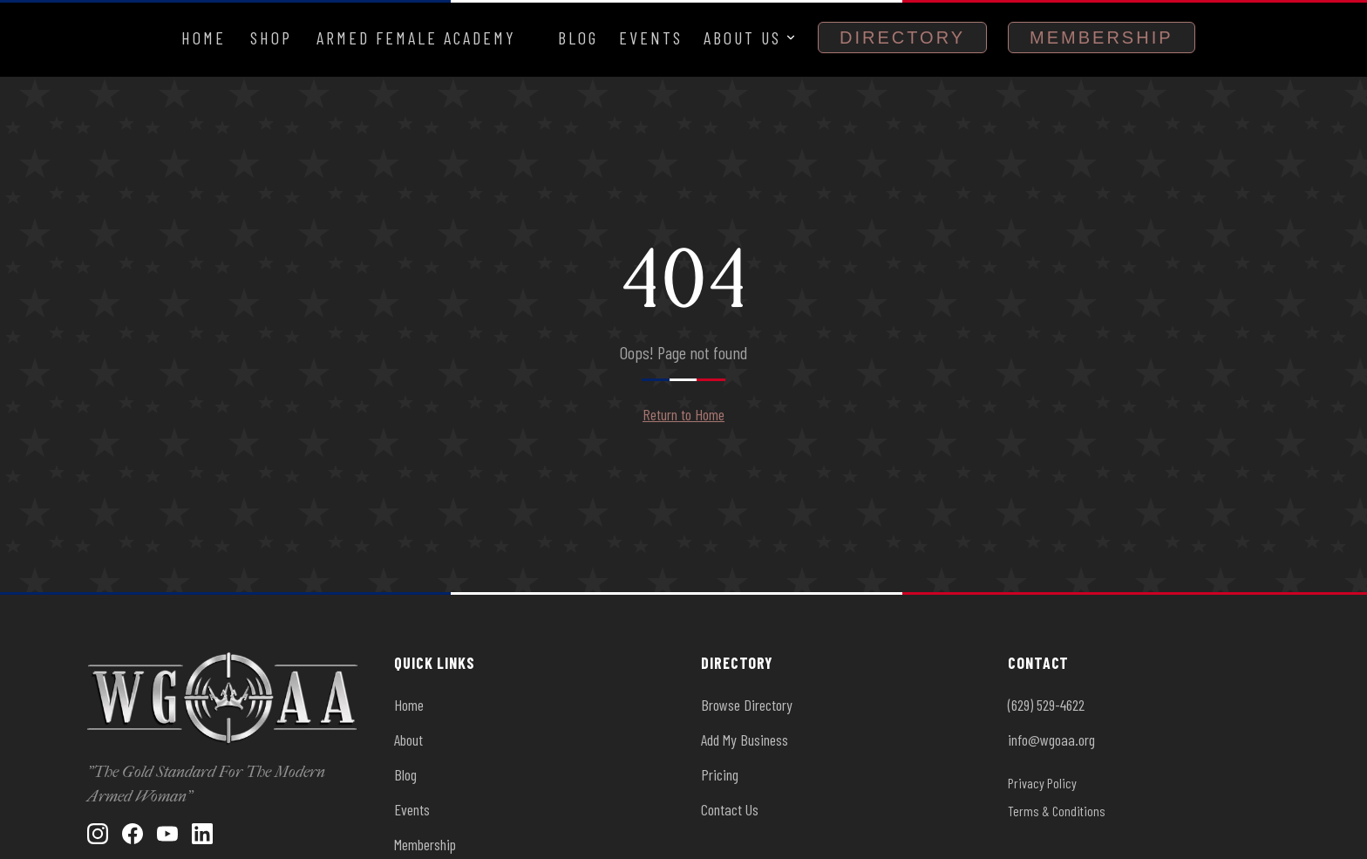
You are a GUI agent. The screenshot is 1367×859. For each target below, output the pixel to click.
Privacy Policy (1042, 782)
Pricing (719, 774)
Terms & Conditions (1056, 810)
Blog (578, 37)
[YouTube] (167, 833)
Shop (271, 37)
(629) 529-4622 (1046, 704)
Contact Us (729, 809)
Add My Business (744, 739)
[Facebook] (132, 833)
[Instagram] (97, 833)
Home (203, 37)
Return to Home (683, 414)
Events (651, 37)
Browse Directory (746, 704)
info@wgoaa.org (1051, 739)
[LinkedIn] (202, 833)
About (408, 739)
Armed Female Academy (416, 37)
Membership (1101, 37)
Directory (902, 37)
